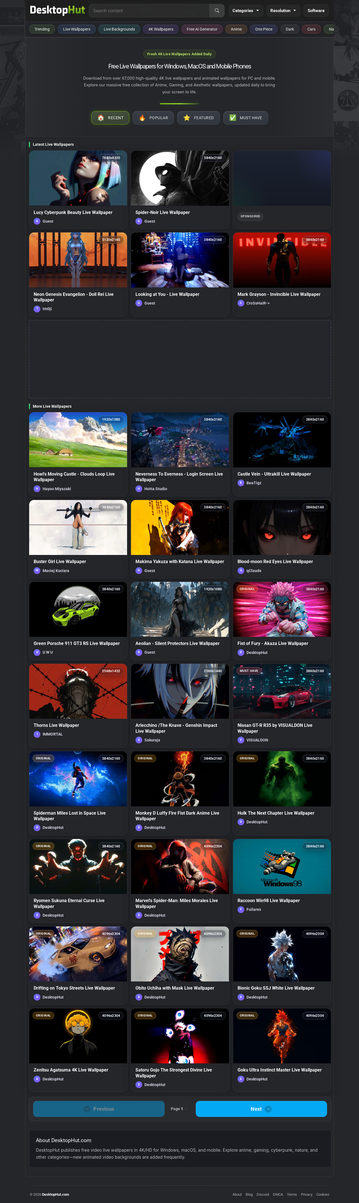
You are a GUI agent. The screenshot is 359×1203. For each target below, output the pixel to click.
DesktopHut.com (55, 1194)
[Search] (216, 10)
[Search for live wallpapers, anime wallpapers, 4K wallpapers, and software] (149, 10)
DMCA (278, 1194)
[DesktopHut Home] (57, 10)
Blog (249, 1194)
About (237, 1194)
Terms (292, 1194)
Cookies (322, 1194)
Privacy (306, 1194)
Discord (263, 1194)
